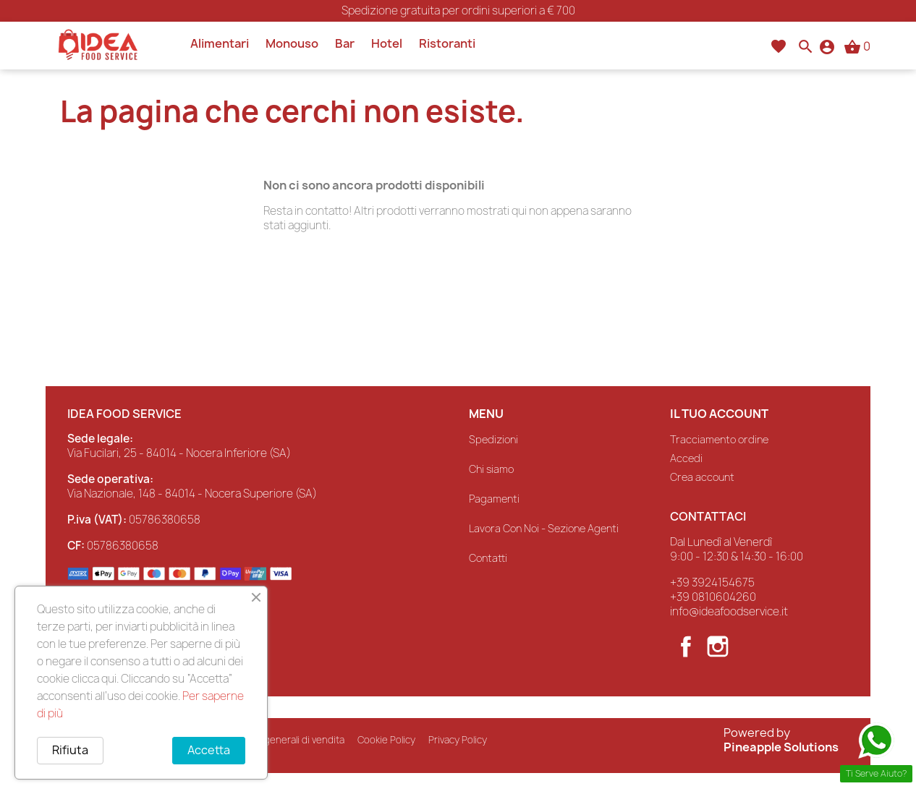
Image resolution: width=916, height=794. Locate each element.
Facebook (685, 646)
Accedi (686, 458)
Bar (345, 43)
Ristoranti (447, 43)
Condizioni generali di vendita (279, 739)
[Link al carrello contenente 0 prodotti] (857, 46)
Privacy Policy (457, 739)
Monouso (292, 43)
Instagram (717, 646)
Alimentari (219, 43)
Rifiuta (70, 751)
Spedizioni (493, 439)
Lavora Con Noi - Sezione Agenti (544, 528)
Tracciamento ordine (719, 439)
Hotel (386, 43)
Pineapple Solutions (781, 746)
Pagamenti (494, 498)
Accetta (208, 751)
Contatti (488, 558)
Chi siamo (491, 469)
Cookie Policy (386, 739)
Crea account (702, 477)
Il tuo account (719, 414)
